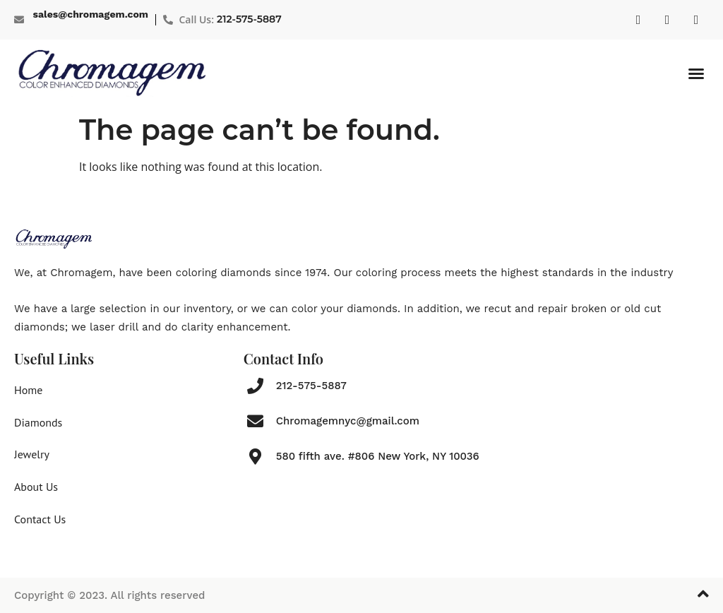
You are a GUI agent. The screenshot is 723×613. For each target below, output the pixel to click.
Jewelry (31, 454)
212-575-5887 (249, 19)
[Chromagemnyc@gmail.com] (255, 421)
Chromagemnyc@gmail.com (347, 421)
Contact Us (40, 519)
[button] (696, 73)
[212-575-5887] (255, 386)
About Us (36, 487)
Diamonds (38, 422)
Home (28, 390)
